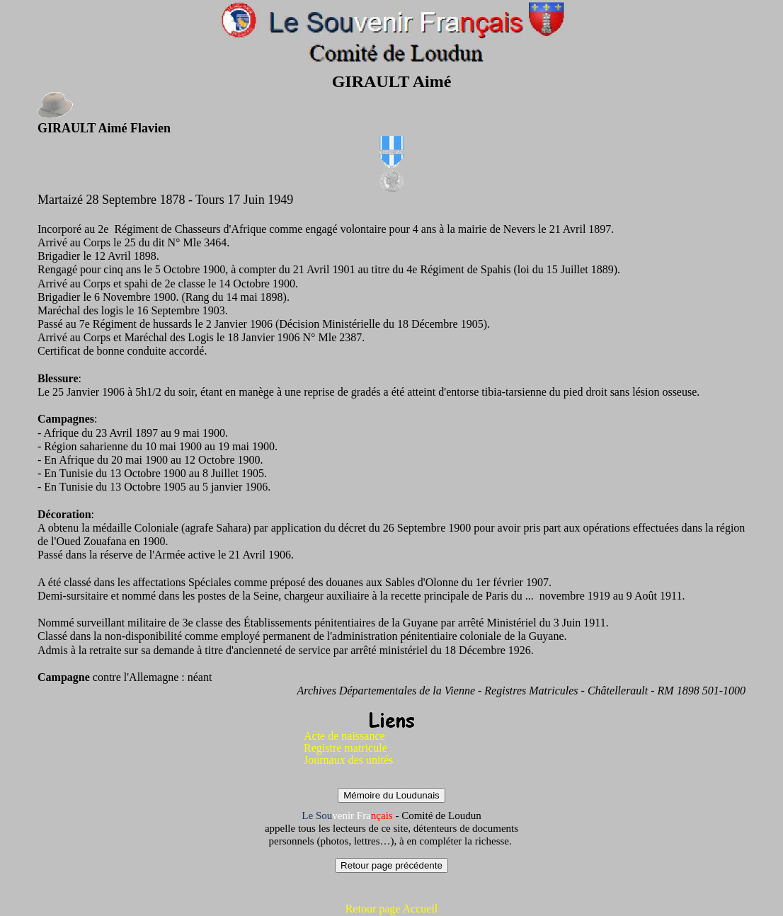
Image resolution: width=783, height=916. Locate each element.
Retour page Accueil (391, 909)
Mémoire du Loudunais (391, 795)
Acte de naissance (344, 736)
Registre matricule (345, 748)
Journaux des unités (348, 760)
